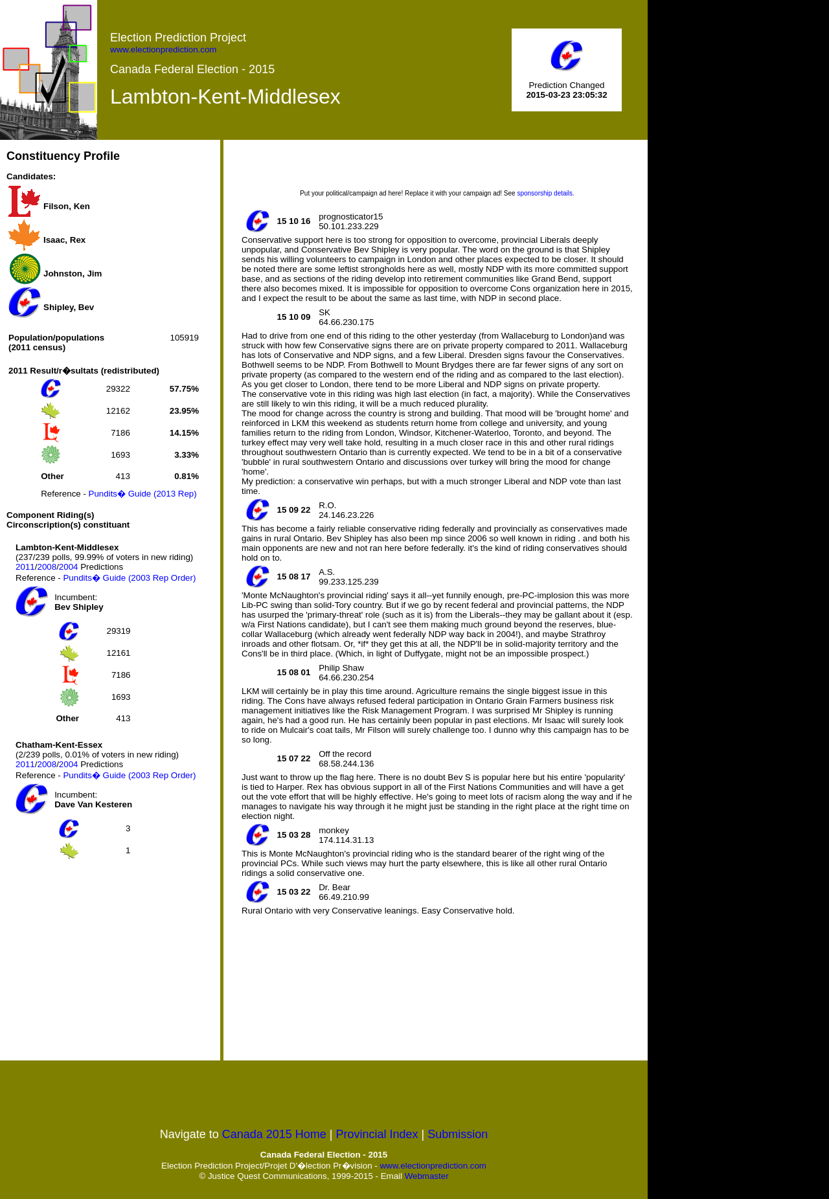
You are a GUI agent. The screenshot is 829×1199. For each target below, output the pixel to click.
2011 (25, 567)
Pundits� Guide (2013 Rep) (143, 494)
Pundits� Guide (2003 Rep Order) (129, 578)
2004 (68, 567)
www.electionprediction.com (163, 49)
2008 (46, 567)
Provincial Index (377, 1134)
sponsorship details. (545, 193)
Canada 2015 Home (274, 1134)
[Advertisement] (103, 961)
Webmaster (427, 1176)
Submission (457, 1134)
